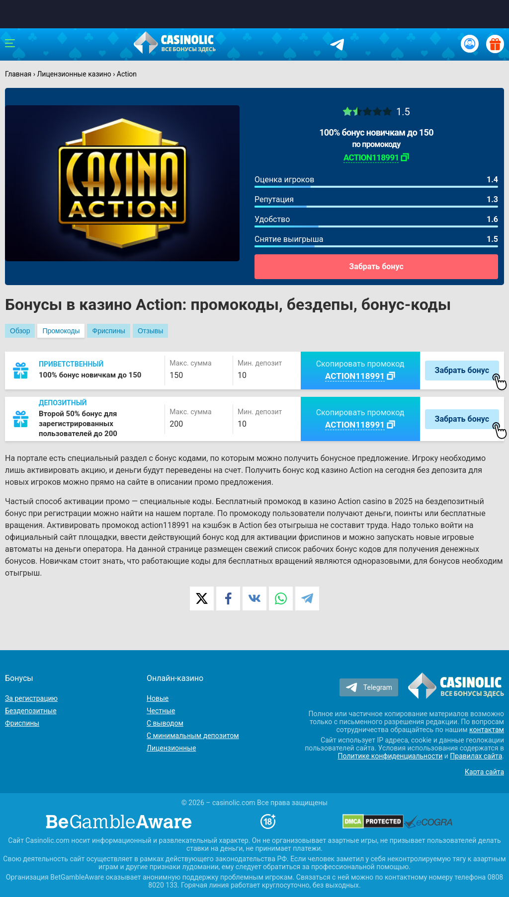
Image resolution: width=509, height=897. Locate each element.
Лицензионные (171, 748)
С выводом (165, 723)
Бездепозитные (31, 711)
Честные (161, 711)
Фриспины (108, 331)
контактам (486, 730)
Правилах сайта (476, 756)
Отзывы (150, 331)
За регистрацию (31, 698)
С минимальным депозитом (193, 736)
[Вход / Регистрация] (470, 44)
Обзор (20, 331)
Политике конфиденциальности (390, 756)
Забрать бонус (376, 266)
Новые (158, 698)
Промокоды (61, 331)
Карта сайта (484, 772)
